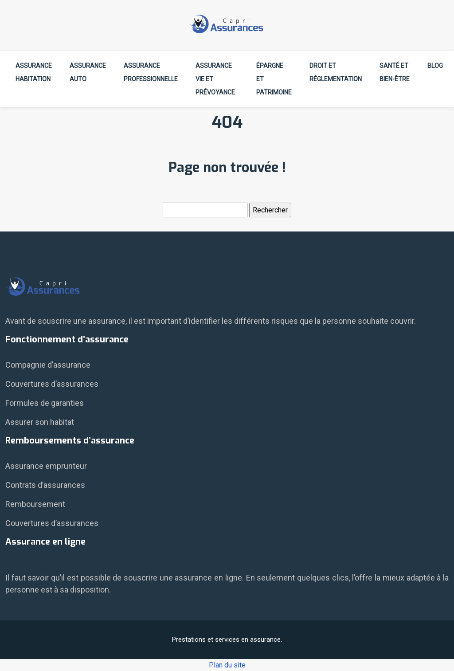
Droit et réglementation (335, 72)
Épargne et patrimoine (274, 79)
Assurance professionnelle (151, 72)
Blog (435, 65)
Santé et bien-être (395, 72)
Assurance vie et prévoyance (215, 79)
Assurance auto (88, 72)
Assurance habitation (34, 72)
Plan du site (227, 665)
